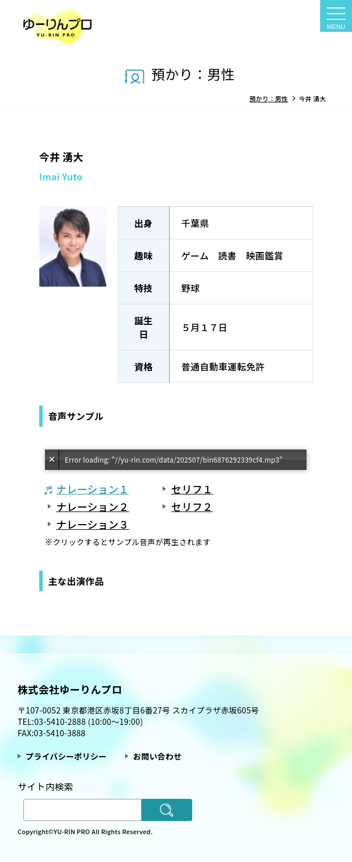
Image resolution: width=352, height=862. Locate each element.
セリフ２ (192, 506)
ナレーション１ (92, 488)
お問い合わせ (157, 756)
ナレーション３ (92, 524)
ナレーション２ (92, 506)
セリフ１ (192, 488)
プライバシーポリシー (66, 756)
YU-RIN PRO (72, 831)
